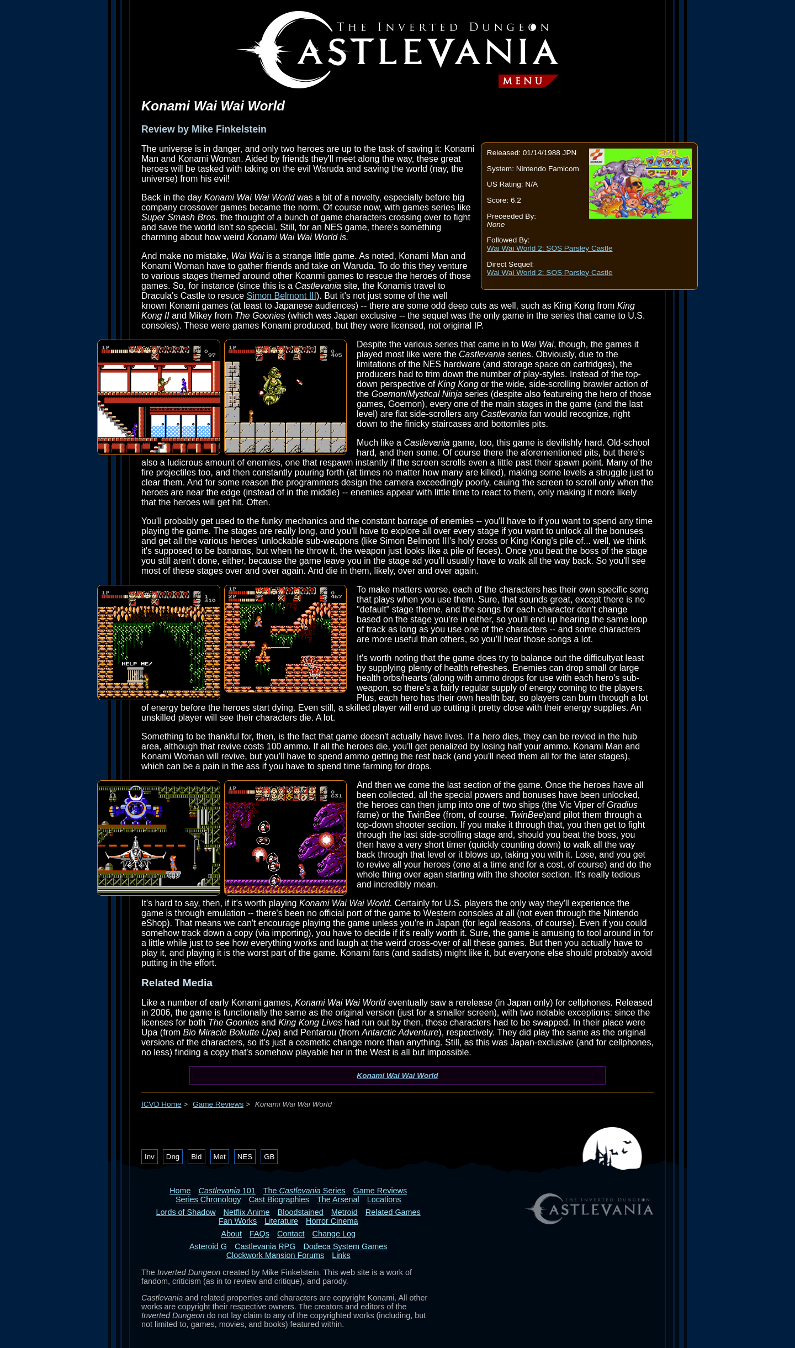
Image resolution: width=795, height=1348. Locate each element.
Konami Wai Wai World (397, 1075)
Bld (196, 1157)
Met (220, 1157)
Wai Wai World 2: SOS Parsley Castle (550, 248)
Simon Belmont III (281, 295)
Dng (172, 1157)
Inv (150, 1157)
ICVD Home (161, 1104)
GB (269, 1157)
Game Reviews (218, 1104)
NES (244, 1157)
